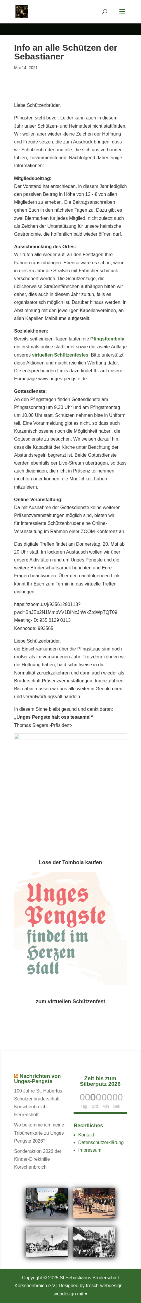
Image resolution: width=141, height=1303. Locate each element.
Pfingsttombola (107, 338)
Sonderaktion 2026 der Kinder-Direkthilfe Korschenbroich (37, 1159)
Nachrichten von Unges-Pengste (37, 1078)
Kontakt (86, 1134)
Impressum (89, 1150)
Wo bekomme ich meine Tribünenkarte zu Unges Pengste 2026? (39, 1132)
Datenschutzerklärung (101, 1142)
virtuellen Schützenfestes (60, 354)
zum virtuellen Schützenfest (70, 1001)
